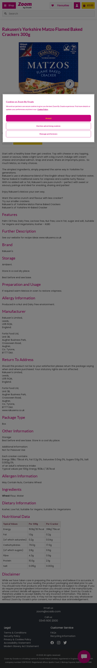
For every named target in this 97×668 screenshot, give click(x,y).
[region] (48, 118)
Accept (48, 118)
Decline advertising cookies (48, 126)
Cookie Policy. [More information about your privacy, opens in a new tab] (42, 109)
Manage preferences (48, 134)
